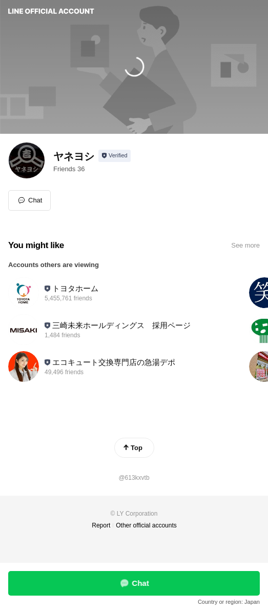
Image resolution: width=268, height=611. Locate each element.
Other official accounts (146, 525)
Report (101, 525)
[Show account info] (114, 156)
